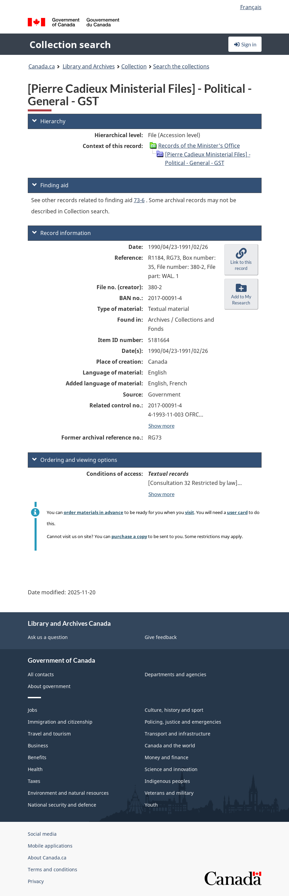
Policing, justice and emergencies (183, 722)
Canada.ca (41, 66)
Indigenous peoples (167, 781)
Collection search (70, 44)
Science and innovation (171, 769)
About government (49, 686)
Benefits (37, 757)
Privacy (36, 881)
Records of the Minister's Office (199, 145)
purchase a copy (129, 536)
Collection (134, 66)
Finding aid (50, 185)
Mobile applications (50, 845)
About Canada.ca (47, 857)
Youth (151, 805)
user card (237, 512)
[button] (241, 259)
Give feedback (161, 637)
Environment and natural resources (68, 793)
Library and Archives (89, 66)
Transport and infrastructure (177, 733)
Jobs (32, 710)
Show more (161, 425)
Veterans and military (169, 793)
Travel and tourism (49, 733)
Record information (61, 233)
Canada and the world (170, 745)
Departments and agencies (175, 674)
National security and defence (62, 805)
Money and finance (166, 757)
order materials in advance (93, 512)
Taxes (34, 781)
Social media (42, 834)
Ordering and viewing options (74, 460)
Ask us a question (48, 637)
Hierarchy (48, 121)
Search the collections (181, 66)
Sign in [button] (244, 44)
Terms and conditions (52, 869)
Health (35, 769)
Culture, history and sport (174, 710)
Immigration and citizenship (60, 722)
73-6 (139, 200)
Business (38, 745)
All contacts (41, 674)
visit (189, 512)
